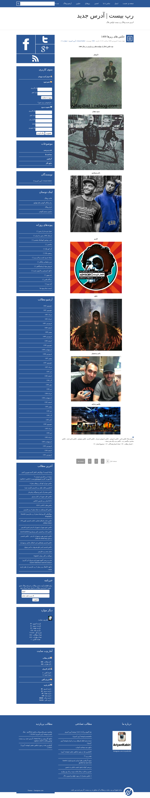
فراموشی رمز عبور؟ (44, 102)
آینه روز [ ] (48, 284)
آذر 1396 (49, 380)
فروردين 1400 (47, 336)
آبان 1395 (49, 420)
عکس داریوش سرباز (102, 439)
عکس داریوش (114, 439)
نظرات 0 (64, 41)
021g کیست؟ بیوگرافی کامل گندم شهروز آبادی (37, 472)
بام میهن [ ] (48, 275)
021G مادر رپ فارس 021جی (42, 501)
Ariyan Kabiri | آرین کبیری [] (42, 181)
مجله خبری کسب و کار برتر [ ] (42, 257)
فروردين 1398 (47, 354)
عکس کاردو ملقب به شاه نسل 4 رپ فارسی (37, 510)
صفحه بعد (81, 461)
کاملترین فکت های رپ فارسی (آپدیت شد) (38, 488)
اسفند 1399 (48, 341)
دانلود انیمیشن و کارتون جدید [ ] (42, 271)
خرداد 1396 (48, 393)
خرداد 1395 (48, 437)
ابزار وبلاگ (48, 207)
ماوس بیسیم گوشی (45, 211)
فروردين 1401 (47, 323)
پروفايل (87, 3)
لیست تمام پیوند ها (46, 288)
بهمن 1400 (48, 332)
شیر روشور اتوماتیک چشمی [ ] (42, 240)
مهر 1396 (49, 385)
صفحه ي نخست (128, 3)
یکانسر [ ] (48, 244)
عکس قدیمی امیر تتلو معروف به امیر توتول (38, 547)
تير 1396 (49, 389)
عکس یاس (123, 439)
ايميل (116, 3)
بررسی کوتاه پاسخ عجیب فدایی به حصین (78, 767)
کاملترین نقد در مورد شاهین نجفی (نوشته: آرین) (76, 752)
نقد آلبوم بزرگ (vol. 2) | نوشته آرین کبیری (78, 732)
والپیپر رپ (125, 441)
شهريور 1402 (47, 306)
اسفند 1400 (48, 328)
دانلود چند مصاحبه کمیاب (83, 747)
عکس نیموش (82, 439)
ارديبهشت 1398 (47, 350)
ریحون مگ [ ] (47, 253)
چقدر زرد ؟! (87, 756)
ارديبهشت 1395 (47, 442)
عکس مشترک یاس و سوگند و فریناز (40, 492)
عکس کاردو (91, 439)
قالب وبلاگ (48, 198)
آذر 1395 (49, 415)
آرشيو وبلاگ (67, 3)
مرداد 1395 (48, 428)
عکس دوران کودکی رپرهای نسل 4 (41, 483)
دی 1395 (49, 411)
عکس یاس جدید (72, 439)
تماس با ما (106, 3)
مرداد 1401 (48, 314)
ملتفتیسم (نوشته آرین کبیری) (82, 736)
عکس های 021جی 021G (44, 505)
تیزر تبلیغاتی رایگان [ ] (44, 262)
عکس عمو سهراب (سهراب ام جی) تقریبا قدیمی (36, 527)
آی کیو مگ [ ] (47, 249)
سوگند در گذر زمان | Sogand (43, 556)
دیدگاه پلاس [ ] (47, 279)
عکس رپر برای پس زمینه (113, 441)
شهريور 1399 (47, 345)
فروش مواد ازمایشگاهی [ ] (43, 266)
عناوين (78, 3)
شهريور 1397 (47, 363)
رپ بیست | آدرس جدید (105, 15)
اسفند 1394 (48, 450)
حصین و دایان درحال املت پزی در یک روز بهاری (76, 771)
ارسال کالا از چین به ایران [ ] (42, 236)
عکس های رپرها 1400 (113, 36)
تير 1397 (49, 371)
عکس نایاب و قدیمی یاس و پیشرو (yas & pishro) (36, 532)
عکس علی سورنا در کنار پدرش (42, 496)
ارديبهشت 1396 (47, 398)
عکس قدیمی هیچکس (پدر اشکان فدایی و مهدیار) (36, 543)
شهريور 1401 (47, 310)
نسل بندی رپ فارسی (45, 551)
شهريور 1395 (47, 424)
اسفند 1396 (48, 376)
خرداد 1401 (48, 319)
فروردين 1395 (47, 446)
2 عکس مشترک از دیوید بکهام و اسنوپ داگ (77, 776)
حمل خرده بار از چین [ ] (44, 231)
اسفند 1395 (48, 402)
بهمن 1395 (48, 407)
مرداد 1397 (48, 367)
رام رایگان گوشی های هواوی (42, 203)
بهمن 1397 (48, 358)
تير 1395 (49, 433)
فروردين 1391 (47, 455)
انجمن (96, 3)
